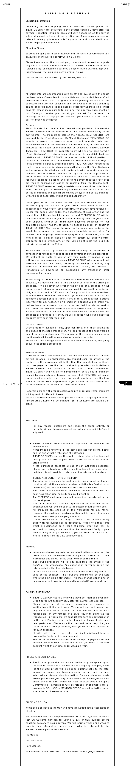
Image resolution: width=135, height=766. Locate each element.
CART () (126, 4)
